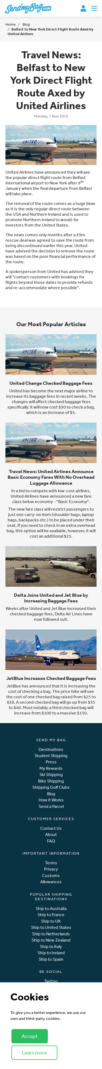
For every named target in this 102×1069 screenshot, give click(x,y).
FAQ (51, 841)
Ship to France (51, 914)
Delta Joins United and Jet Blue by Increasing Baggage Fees (51, 598)
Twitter (51, 981)
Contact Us (51, 828)
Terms (51, 862)
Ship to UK (51, 921)
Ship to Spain (51, 959)
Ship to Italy (51, 946)
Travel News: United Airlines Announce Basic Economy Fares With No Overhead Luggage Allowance (51, 477)
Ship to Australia (51, 908)
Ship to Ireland (51, 952)
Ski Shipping (51, 774)
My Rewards (51, 768)
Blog (26, 24)
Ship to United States (51, 927)
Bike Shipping (51, 781)
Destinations (51, 749)
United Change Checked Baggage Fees (51, 383)
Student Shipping (51, 755)
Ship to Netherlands (51, 933)
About (51, 834)
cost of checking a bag (29, 691)
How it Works (51, 799)
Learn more (34, 1052)
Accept (30, 1036)
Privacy (51, 869)
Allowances (51, 881)
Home (10, 24)
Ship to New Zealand (51, 940)
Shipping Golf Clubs (51, 787)
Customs (51, 875)
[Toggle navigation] (94, 8)
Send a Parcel (51, 806)
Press (51, 761)
